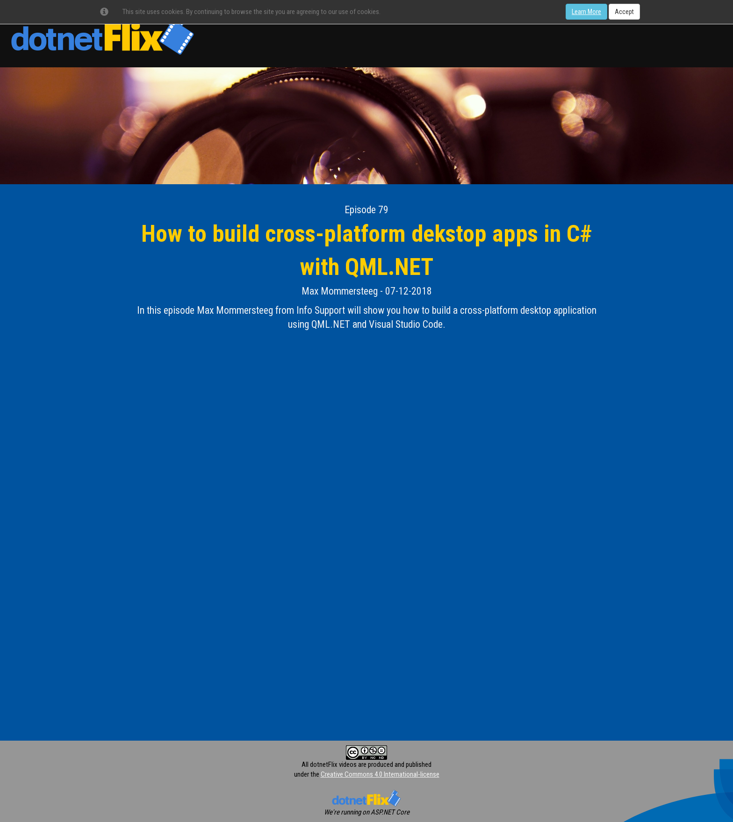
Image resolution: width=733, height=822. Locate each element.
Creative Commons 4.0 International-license (380, 774)
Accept (624, 11)
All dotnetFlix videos (329, 764)
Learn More (586, 11)
